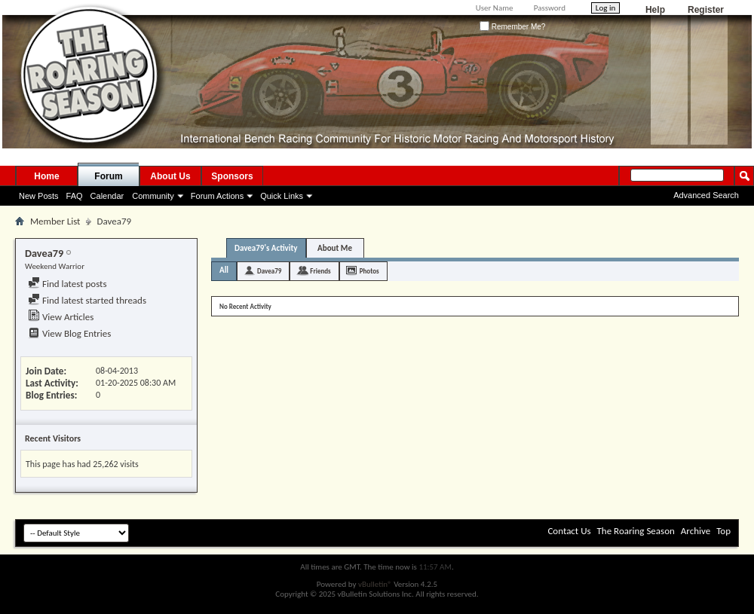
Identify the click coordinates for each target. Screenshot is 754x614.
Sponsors (232, 176)
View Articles (60, 316)
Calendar (107, 195)
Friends (320, 271)
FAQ (74, 195)
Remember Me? (512, 27)
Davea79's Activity (266, 248)
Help (655, 10)
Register (706, 10)
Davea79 (269, 271)
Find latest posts (67, 283)
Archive (695, 530)
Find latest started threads (87, 300)
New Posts (39, 195)
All (223, 270)
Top (723, 530)
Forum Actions (217, 195)
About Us (170, 176)
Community (153, 195)
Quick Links (281, 195)
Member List (55, 221)
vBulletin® (375, 584)
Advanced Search (706, 195)
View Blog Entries (69, 333)
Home (46, 176)
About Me (334, 248)
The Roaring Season (636, 530)
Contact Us (568, 530)
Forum (108, 176)
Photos (369, 271)
